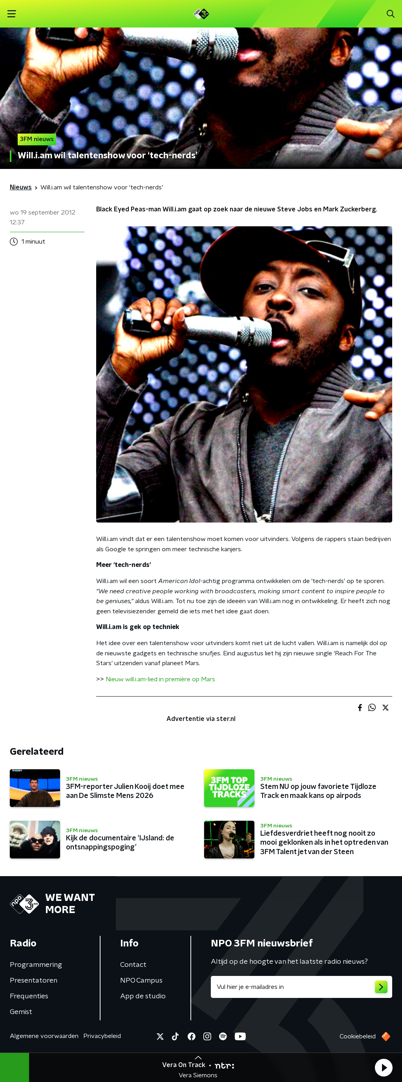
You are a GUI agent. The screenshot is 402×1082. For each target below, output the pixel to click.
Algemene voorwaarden (44, 1036)
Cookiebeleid (358, 1036)
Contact (133, 964)
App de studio (143, 996)
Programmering (36, 964)
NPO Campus (141, 980)
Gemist (21, 1012)
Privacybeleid (102, 1036)
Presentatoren (33, 980)
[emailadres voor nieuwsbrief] (301, 987)
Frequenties (29, 996)
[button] (383, 1067)
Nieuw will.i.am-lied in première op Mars (160, 679)
